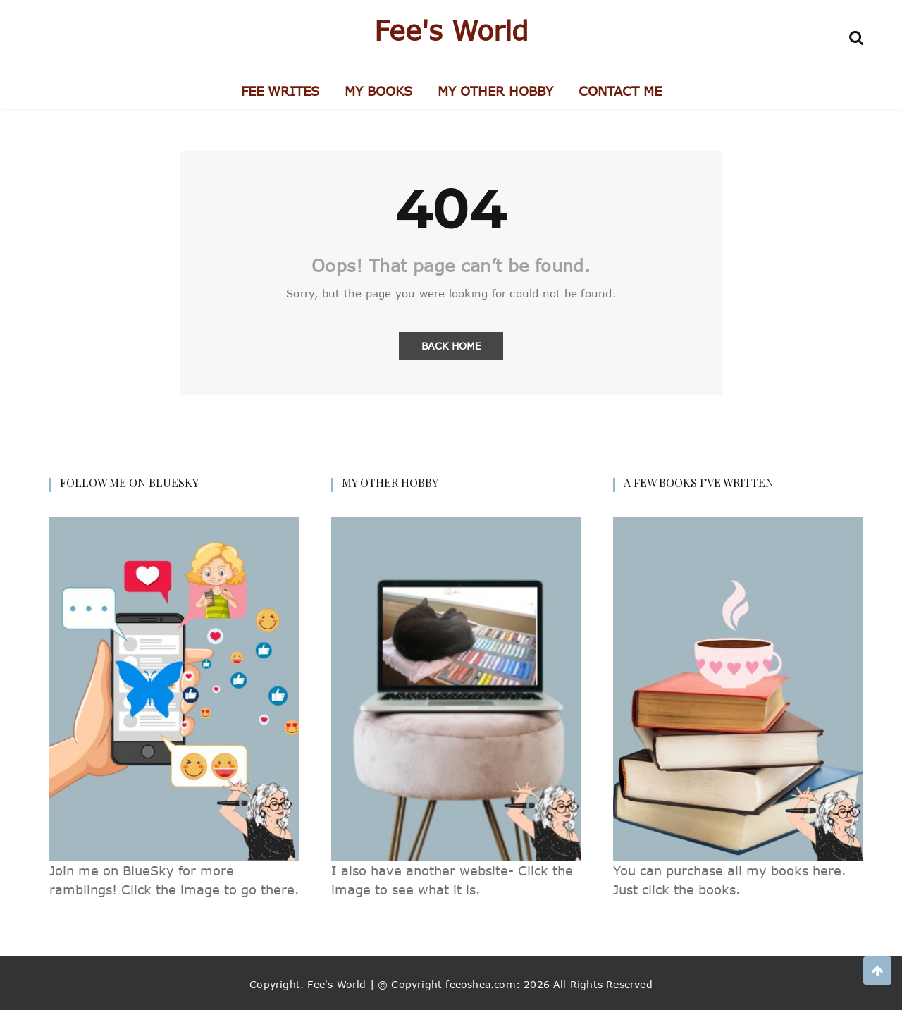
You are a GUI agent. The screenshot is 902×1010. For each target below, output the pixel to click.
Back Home (451, 346)
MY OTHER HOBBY (495, 91)
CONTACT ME (620, 91)
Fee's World (451, 30)
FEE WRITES (280, 91)
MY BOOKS (378, 91)
